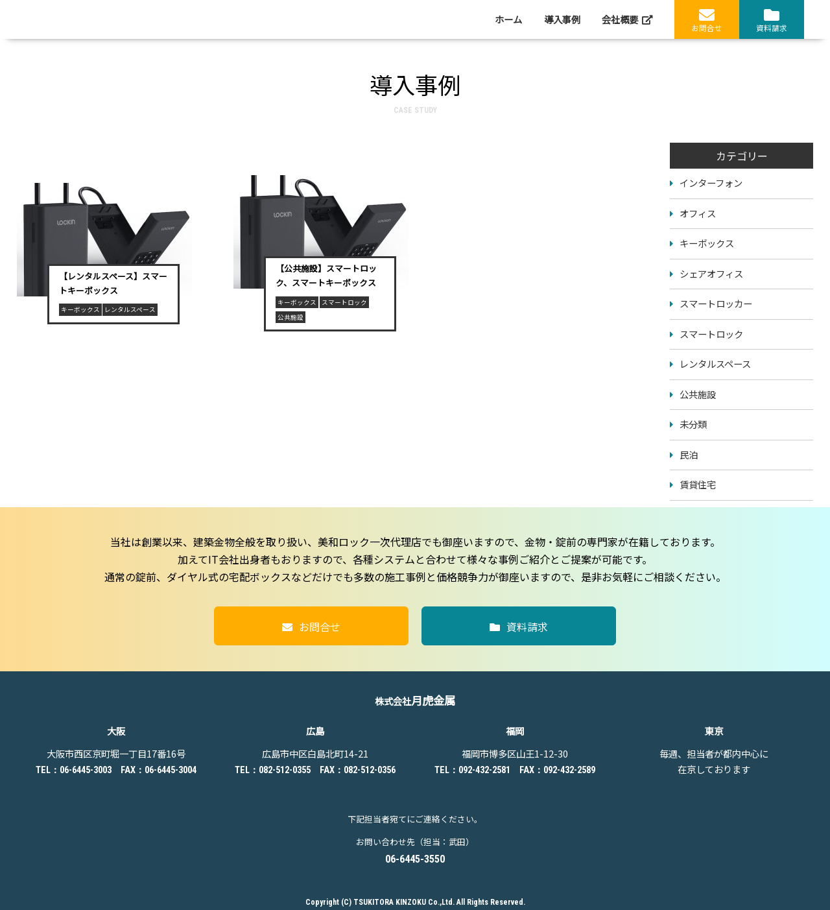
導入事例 (562, 19)
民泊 (689, 454)
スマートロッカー (716, 303)
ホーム (508, 19)
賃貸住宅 (698, 484)
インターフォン (711, 182)
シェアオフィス (711, 273)
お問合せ (707, 20)
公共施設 (698, 394)
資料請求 (771, 20)
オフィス (698, 213)
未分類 (693, 424)
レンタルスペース (715, 363)
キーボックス (707, 243)
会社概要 (627, 19)
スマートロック (711, 334)
